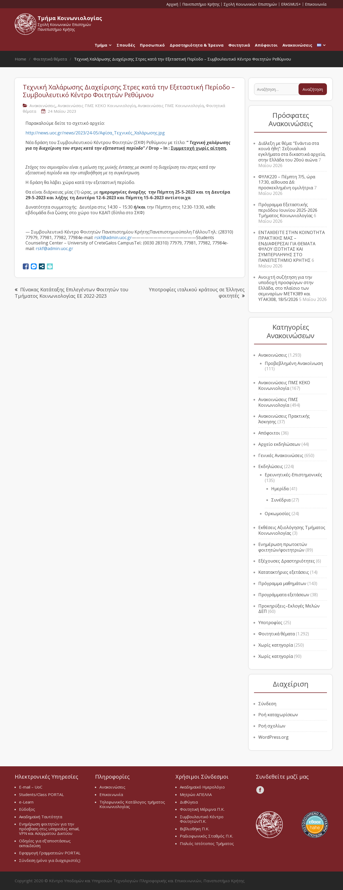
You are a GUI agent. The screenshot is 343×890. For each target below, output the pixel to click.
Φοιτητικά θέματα (276, 634)
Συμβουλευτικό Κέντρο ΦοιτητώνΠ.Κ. (201, 819)
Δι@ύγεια (189, 802)
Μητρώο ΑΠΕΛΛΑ (196, 794)
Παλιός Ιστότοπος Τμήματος (207, 843)
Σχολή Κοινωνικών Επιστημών (250, 4)
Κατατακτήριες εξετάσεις (283, 572)
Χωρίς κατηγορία (275, 645)
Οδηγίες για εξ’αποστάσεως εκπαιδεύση (45, 843)
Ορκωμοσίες (277, 513)
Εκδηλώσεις (270, 466)
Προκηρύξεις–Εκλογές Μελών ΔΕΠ (289, 608)
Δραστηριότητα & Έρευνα (196, 45)
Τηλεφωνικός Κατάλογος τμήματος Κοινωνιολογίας (132, 804)
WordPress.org (273, 737)
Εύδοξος (27, 809)
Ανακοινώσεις (297, 45)
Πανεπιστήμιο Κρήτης (200, 4)
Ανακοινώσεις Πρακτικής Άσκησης (284, 419)
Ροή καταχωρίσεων (278, 715)
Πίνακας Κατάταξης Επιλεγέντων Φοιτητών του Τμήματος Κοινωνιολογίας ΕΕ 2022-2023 (71, 292)
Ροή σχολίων (271, 726)
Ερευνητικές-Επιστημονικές (293, 475)
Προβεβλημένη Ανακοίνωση (294, 363)
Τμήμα (101, 45)
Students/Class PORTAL (41, 794)
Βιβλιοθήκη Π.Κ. (194, 828)
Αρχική (172, 4)
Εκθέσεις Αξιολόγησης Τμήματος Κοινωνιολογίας (291, 530)
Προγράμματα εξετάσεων (283, 595)
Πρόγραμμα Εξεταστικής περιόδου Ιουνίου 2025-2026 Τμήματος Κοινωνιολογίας (287, 210)
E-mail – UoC (30, 787)
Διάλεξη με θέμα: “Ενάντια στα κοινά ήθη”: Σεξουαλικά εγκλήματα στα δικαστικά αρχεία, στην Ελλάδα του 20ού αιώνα (292, 151)
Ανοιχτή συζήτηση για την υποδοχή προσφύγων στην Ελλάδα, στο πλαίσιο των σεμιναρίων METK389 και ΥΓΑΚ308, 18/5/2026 (286, 288)
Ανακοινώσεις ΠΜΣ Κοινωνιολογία (171, 105)
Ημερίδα (280, 489)
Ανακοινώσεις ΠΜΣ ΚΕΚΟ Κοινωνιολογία (97, 105)
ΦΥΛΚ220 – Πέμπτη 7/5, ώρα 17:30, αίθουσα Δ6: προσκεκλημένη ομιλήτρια (286, 182)
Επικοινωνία (315, 4)
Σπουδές (126, 45)
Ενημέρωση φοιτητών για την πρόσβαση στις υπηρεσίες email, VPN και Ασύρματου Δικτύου (49, 828)
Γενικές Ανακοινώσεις (280, 455)
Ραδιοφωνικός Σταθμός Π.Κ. (206, 836)
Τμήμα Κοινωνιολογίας (70, 18)
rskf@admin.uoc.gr (113, 237)
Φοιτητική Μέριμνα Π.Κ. (202, 809)
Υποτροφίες (270, 622)
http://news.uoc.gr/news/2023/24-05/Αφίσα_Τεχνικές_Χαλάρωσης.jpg (95, 133)
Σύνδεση (267, 704)
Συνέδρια (280, 500)
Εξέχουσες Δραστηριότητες (286, 561)
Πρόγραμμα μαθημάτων (282, 583)
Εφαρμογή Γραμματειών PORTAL (49, 852)
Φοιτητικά (239, 45)
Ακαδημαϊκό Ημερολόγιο (202, 787)
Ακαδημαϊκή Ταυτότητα (40, 816)
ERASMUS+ (291, 4)
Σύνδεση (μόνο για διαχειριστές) (49, 860)
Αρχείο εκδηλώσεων (279, 444)
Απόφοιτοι (266, 45)
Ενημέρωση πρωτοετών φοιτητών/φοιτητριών (282, 547)
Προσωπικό (152, 45)
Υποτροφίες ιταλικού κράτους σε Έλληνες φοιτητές (197, 292)
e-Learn (26, 802)
